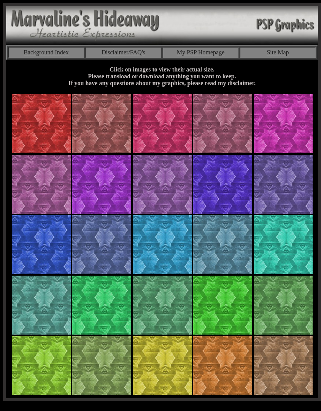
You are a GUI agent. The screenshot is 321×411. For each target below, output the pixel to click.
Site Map (278, 52)
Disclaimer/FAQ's (123, 52)
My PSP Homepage (201, 52)
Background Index (46, 52)
